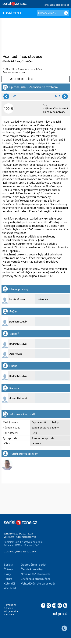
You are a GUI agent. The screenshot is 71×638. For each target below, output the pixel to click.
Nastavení (9, 614)
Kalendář (9, 583)
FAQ (37, 545)
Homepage (10, 604)
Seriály (8, 564)
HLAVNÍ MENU (11, 13)
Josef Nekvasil (18, 398)
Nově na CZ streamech (35, 574)
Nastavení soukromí (32, 542)
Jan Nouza (15, 353)
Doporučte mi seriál (33, 564)
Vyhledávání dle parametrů (38, 583)
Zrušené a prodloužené (36, 579)
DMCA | (19, 545)
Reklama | (9, 545)
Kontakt (28, 545)
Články (8, 569)
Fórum (8, 579)
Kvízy (7, 574)
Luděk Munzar (17, 299)
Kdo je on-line (11, 611)
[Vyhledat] (66, 13)
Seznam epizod (25, 69)
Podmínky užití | (12, 542)
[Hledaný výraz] (53, 13)
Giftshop (8, 608)
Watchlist (10, 588)
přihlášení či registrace (56, 4)
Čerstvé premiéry (32, 569)
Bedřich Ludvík (18, 321)
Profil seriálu (8, 69)
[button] (36, 79)
